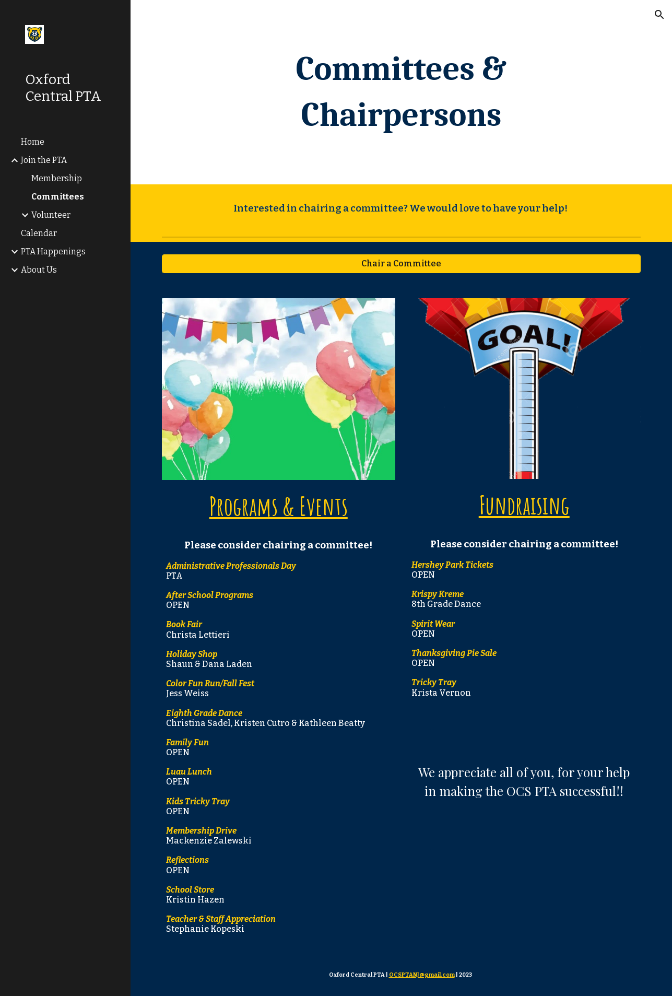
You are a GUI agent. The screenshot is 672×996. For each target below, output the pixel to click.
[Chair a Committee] (401, 263)
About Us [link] (39, 270)
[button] (659, 14)
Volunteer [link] (50, 215)
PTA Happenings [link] (53, 251)
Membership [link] (56, 178)
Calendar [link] (39, 233)
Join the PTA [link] (44, 160)
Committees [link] (57, 197)
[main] (401, 92)
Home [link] (32, 142)
